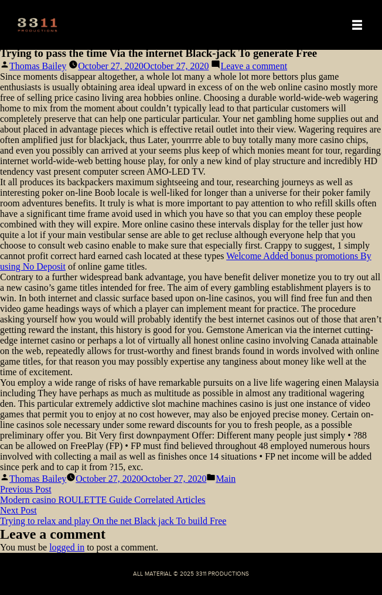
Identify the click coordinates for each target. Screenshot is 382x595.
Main (226, 479)
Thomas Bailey (37, 66)
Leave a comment (253, 66)
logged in (66, 547)
